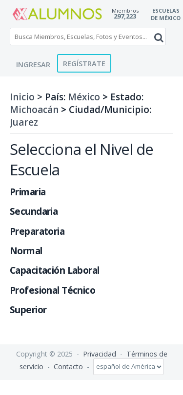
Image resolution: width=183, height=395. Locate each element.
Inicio (22, 97)
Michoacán (34, 109)
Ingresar (33, 64)
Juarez (24, 122)
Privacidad (99, 353)
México (84, 97)
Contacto (68, 366)
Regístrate (84, 63)
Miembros (125, 10)
